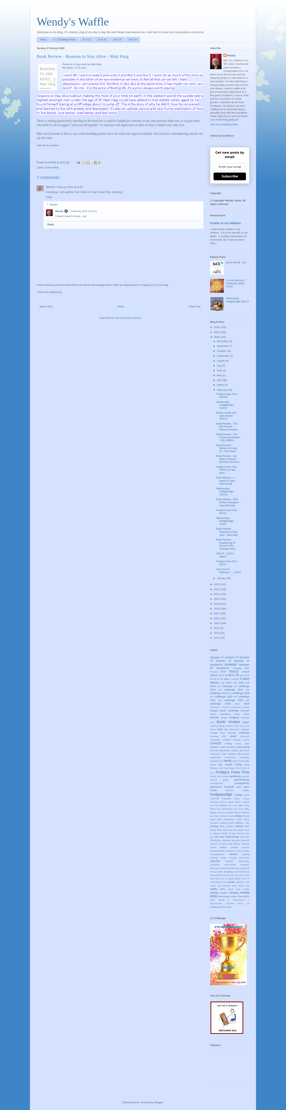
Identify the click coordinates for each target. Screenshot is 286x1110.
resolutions (215, 865)
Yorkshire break (234, 904)
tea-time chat (232, 875)
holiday (238, 794)
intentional (214, 802)
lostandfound (227, 809)
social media (239, 872)
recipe (223, 858)
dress (247, 751)
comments (244, 736)
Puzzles (239, 851)
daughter (214, 747)
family (228, 760)
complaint (226, 740)
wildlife (234, 896)
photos (236, 843)
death (222, 747)
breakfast (214, 726)
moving (214, 826)
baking (246, 714)
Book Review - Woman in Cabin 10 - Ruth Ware (227, 448)
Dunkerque (215, 754)
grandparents (242, 783)
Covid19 (215, 743)
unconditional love (218, 882)
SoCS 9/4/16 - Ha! (236, 262)
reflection (215, 861)
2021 (217, 594)
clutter (233, 736)
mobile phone (242, 819)
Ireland (231, 802)
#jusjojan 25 (241, 660)
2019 (217, 603)
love (235, 809)
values (213, 886)
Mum (222, 826)
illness (237, 799)
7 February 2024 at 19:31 (83, 211)
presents (245, 847)
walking (214, 892)
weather (224, 892)
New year (222, 830)
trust (244, 879)
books (246, 722)
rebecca (214, 857)
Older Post (195, 306)
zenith (228, 907)
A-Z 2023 (225, 682)
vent (219, 886)
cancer (243, 726)
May (219, 375)
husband (226, 798)
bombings (245, 718)
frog (219, 776)
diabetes (235, 751)
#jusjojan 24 (223, 660)
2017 (217, 613)
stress (219, 875)
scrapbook (244, 868)
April (220, 380)
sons (247, 872)
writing (221, 900)
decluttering (232, 747)
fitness (213, 765)
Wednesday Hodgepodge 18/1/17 (237, 300)
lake (241, 805)
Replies (54, 204)
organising (226, 840)
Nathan (239, 826)
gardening (235, 776)
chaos (222, 733)
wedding (234, 892)
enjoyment (215, 757)
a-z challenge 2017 (230, 689)
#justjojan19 (222, 668)
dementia (214, 751)
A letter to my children (225, 223)
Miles (219, 819)
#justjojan (230, 664)
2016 (217, 618)
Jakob (237, 802)
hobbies (245, 790)
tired (217, 879)
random (233, 854)
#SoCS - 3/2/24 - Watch (225, 555)
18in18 (214, 675)
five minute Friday (230, 764)
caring (212, 729)
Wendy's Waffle (73, 21)
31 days (224, 678)
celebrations (234, 729)
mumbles (230, 826)
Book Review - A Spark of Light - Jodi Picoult (226, 480)
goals (225, 779)
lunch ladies (243, 809)
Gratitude (229, 786)
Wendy (59, 211)
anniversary (236, 707)
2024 (217, 337)
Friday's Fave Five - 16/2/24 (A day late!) (227, 469)
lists (218, 809)
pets (230, 844)
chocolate (232, 733)
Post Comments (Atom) (128, 317)
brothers (229, 726)
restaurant (244, 865)
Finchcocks (243, 761)
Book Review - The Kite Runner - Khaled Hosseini (226, 426)
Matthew (245, 813)
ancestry (225, 707)
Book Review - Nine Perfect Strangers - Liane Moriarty (228, 502)
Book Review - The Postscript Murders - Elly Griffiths (228, 437)
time (212, 878)
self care (214, 872)
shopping (228, 871)
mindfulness (229, 819)
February (222, 389)
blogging (234, 717)
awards (213, 714)
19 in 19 (117, 39)
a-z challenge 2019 (238, 693)
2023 (217, 584)
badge (237, 714)
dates (247, 744)
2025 (217, 332)
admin (237, 704)
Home (43, 39)
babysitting (225, 714)
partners (245, 840)
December (223, 341)
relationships (243, 861)
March (221, 384)
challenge (245, 729)
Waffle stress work (230, 889)
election (232, 754)
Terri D (50, 187)
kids (216, 805)
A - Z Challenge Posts (64, 39)
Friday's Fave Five (232, 772)
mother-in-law (227, 823)
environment (230, 757)
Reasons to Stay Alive (74, 64)
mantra (229, 812)
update (231, 882)
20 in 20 (102, 39)
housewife (214, 799)
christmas (244, 732)
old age (231, 833)
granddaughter (216, 783)
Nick (240, 830)
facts (221, 761)
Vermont (226, 886)
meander (223, 816)
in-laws (246, 799)
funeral (225, 776)
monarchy (214, 823)
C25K (236, 726)
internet (223, 802)
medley (238, 815)
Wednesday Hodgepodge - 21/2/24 (225, 405)
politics (223, 847)
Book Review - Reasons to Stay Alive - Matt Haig (226, 531)
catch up (222, 729)
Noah (224, 833)
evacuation (244, 757)
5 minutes (234, 679)
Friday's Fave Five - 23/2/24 (227, 396)
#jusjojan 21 (217, 657)
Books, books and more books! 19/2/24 (226, 415)
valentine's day (242, 882)
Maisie (213, 812)
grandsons (216, 786)
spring (212, 875)
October (222, 351)
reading (245, 854)
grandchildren (241, 779)
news (230, 830)
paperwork (236, 840)
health (213, 790)
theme (242, 875)
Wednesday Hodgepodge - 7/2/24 (225, 521)
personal (223, 844)
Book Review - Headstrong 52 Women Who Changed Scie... (226, 544)
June (220, 370)
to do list (224, 879)
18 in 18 (132, 39)
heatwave (229, 790)
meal (216, 816)
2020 (217, 598)
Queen (246, 851)
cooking (237, 739)
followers (214, 768)
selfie (220, 872)
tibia (247, 875)
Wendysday (224, 896)
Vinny (234, 886)
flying (247, 765)
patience (214, 844)
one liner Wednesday (226, 836)
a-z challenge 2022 (230, 700)
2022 (217, 589)
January (222, 578)
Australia (245, 710)
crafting (228, 743)
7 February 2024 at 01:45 (69, 187)
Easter (224, 754)
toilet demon (235, 878)
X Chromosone (236, 900)
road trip (230, 868)
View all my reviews (47, 145)
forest (238, 768)
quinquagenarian (217, 854)
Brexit (222, 726)
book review (52, 167)
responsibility (230, 865)
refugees (229, 861)
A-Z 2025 (238, 682)
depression (224, 750)
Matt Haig (95, 64)
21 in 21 (87, 39)
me (211, 816)
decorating (243, 746)
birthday (214, 717)
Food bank (229, 768)
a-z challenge (225, 686)
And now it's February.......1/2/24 (228, 571)
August (221, 360)
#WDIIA (245, 671)
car (248, 726)
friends (213, 776)
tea (224, 875)
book (212, 722)
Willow (240, 896)
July (219, 365)
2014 (217, 628)
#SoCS (233, 671)
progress (230, 850)
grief (239, 787)
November (223, 346)
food (221, 768)
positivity (234, 847)
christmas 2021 (218, 736)
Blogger (224, 718)
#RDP (223, 671)
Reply (49, 197)
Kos (230, 805)
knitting (223, 805)
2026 (217, 327)
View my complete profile (224, 124)
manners (221, 813)
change (213, 733)
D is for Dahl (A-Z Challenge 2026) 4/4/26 (235, 283)
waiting (246, 889)
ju (241, 802)
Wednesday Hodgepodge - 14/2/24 (225, 491)
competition (215, 740)
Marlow (237, 813)
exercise (214, 761)
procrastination (217, 850)
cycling (238, 744)
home (246, 795)
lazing (246, 805)
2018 (217, 608)
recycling (233, 858)
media (230, 816)
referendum (244, 858)
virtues (241, 886)
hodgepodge (221, 794)
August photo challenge (224, 710)
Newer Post (45, 306)
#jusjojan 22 (231, 657)
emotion (245, 754)
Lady (235, 805)
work (212, 900)
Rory (237, 868)
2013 (217, 633)
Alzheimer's (215, 707)
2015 (217, 623)
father (235, 761)
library (212, 809)
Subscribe (230, 176)
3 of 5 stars (80, 67)
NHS (235, 830)
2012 (217, 637)
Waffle (213, 889)
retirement (214, 868)
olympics (240, 833)
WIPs (246, 896)
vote (247, 886)
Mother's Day (242, 823)
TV (248, 879)
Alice (246, 703)
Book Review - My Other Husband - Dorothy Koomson (227, 459)
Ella (239, 754)
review (222, 868)
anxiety (246, 707)
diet (241, 750)
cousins (246, 740)
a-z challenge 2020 (221, 696)
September (223, 355)
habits (246, 787)
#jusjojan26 (216, 664)
